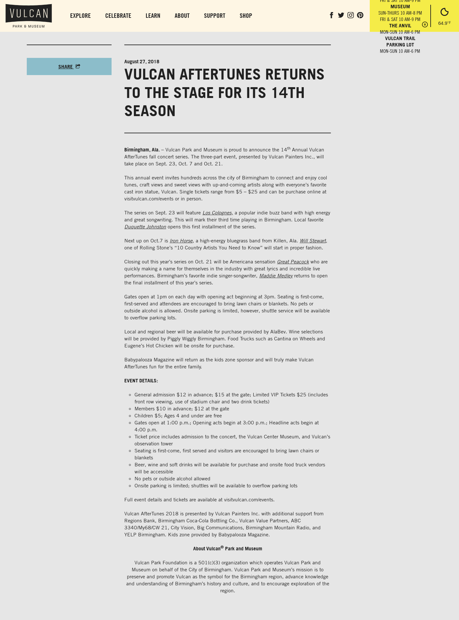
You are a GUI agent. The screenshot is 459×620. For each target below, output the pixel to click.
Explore (80, 15)
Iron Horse (181, 240)
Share (69, 66)
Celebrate (118, 15)
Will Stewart (313, 240)
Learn (153, 15)
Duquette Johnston (145, 226)
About (182, 15)
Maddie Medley (276, 275)
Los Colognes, (217, 212)
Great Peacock (293, 261)
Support (214, 15)
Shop (246, 15)
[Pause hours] (425, 25)
